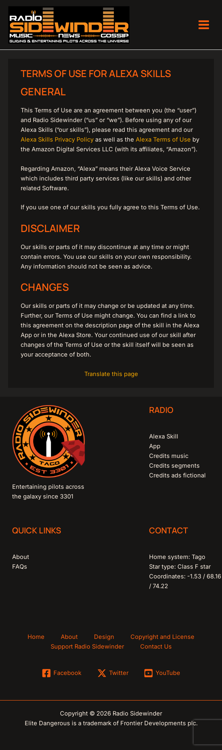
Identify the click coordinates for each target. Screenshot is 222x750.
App (154, 446)
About (20, 557)
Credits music (168, 456)
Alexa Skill (163, 436)
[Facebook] (61, 673)
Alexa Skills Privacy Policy (57, 139)
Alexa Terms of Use (163, 139)
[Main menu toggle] (204, 25)
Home (36, 636)
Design (104, 636)
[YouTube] (162, 673)
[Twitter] (113, 673)
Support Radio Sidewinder (87, 646)
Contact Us (156, 646)
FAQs (19, 566)
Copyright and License (162, 636)
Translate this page (111, 374)
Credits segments (174, 465)
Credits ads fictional (177, 475)
